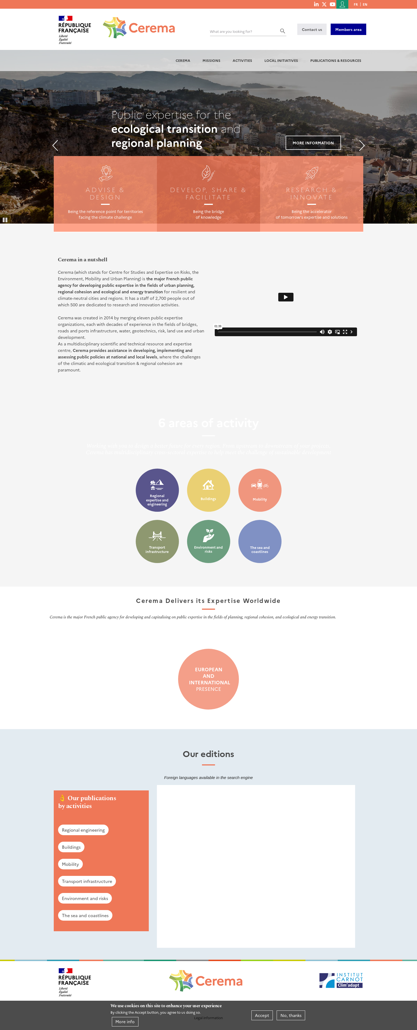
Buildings (208, 499)
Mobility (260, 499)
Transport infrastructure (157, 549)
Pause (5, 219)
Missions (211, 60)
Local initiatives (281, 60)
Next (361, 145)
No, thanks (291, 1015)
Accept (262, 1015)
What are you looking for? (231, 31)
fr (356, 4)
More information (313, 142)
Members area (348, 29)
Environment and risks (208, 549)
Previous (55, 145)
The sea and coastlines (260, 549)
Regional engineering (83, 830)
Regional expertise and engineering (157, 500)
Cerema (183, 60)
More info (125, 1021)
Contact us (312, 29)
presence (208, 679)
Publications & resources (335, 60)
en (365, 4)
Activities (242, 60)
